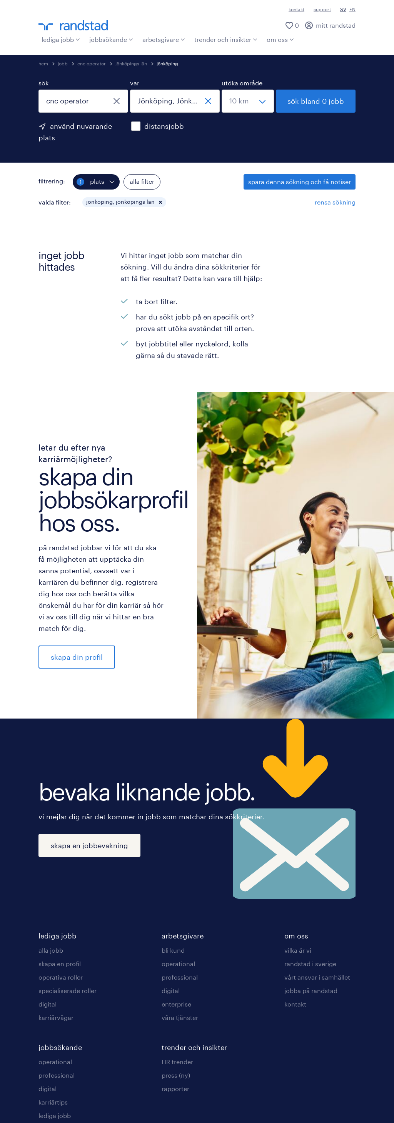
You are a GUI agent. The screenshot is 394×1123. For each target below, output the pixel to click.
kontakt (296, 9)
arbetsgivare (163, 39)
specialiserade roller (67, 990)
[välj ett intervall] (248, 101)
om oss (280, 39)
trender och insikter (225, 39)
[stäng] (116, 101)
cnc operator (91, 63)
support (322, 9)
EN (352, 9)
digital (47, 1004)
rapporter (175, 1088)
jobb (63, 63)
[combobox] (83, 101)
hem (43, 63)
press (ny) (176, 1075)
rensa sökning (335, 202)
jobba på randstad (310, 990)
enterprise (176, 1004)
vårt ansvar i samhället (317, 977)
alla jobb (50, 950)
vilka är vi (297, 950)
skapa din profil (77, 657)
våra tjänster (180, 1017)
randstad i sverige (310, 963)
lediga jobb (61, 39)
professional (56, 1075)
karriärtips (53, 1102)
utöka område (242, 83)
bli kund (173, 950)
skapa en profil (59, 963)
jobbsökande (111, 39)
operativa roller (60, 977)
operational (55, 1061)
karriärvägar (55, 1017)
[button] (160, 202)
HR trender (177, 1061)
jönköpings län (131, 63)
